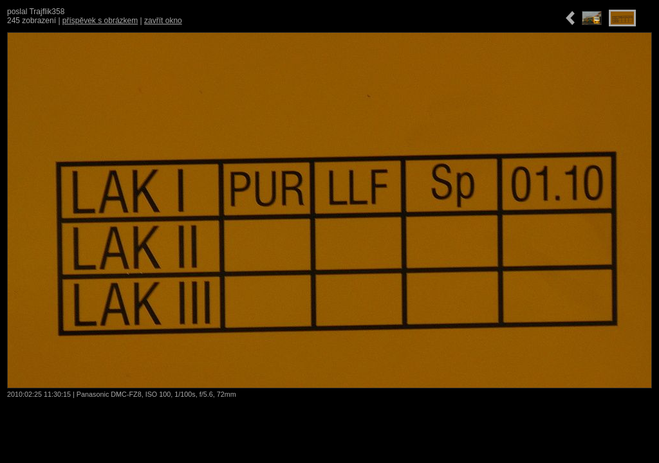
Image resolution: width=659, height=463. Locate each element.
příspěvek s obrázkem (100, 20)
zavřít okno (163, 20)
